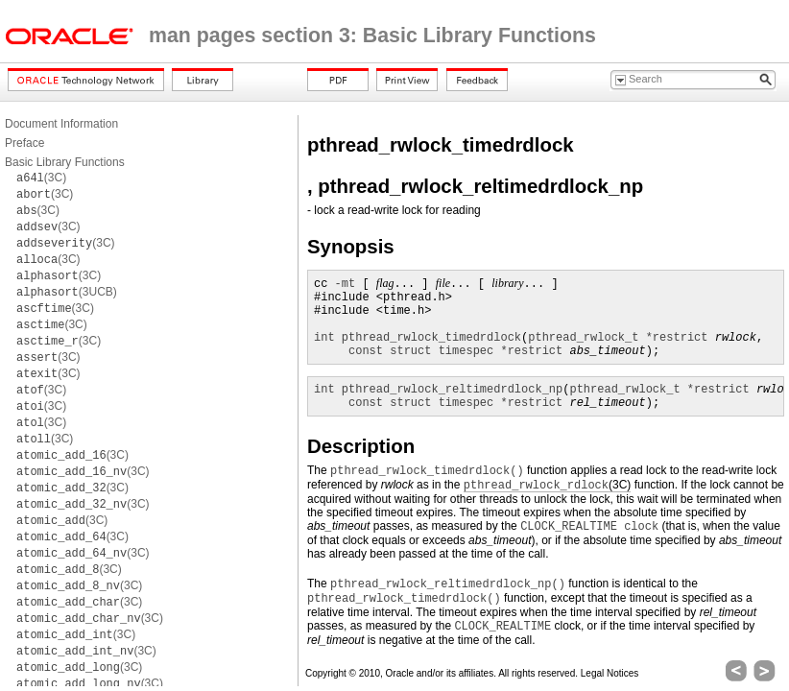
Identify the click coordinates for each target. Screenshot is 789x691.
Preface (24, 143)
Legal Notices (610, 673)
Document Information (61, 124)
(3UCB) (66, 291)
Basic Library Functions (65, 162)
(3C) (41, 177)
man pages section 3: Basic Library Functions (372, 35)
